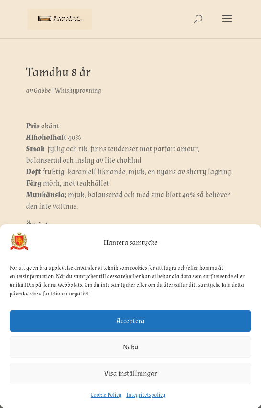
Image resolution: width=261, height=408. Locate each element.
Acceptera (130, 320)
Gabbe (42, 90)
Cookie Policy (106, 394)
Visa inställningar (130, 373)
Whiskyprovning (78, 90)
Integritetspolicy (145, 394)
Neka (130, 347)
